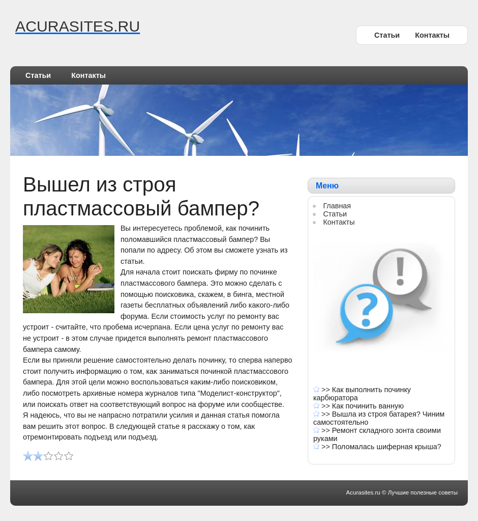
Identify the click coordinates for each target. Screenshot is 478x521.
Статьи (387, 35)
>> (326, 390)
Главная (337, 206)
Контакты (432, 35)
